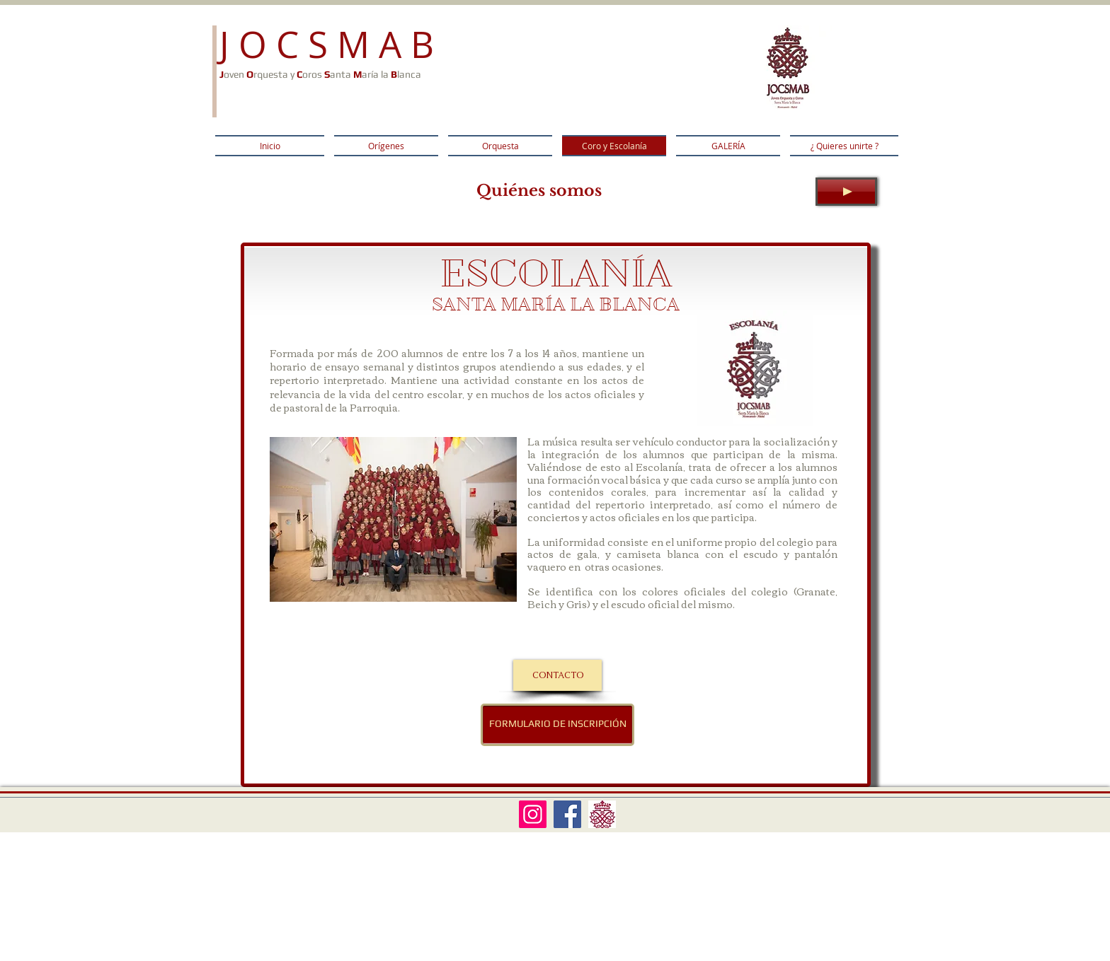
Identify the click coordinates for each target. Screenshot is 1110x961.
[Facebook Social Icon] (567, 814)
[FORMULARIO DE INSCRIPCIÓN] (557, 725)
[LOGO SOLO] (602, 814)
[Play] (846, 192)
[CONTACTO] (557, 675)
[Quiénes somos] (539, 191)
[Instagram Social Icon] (533, 814)
